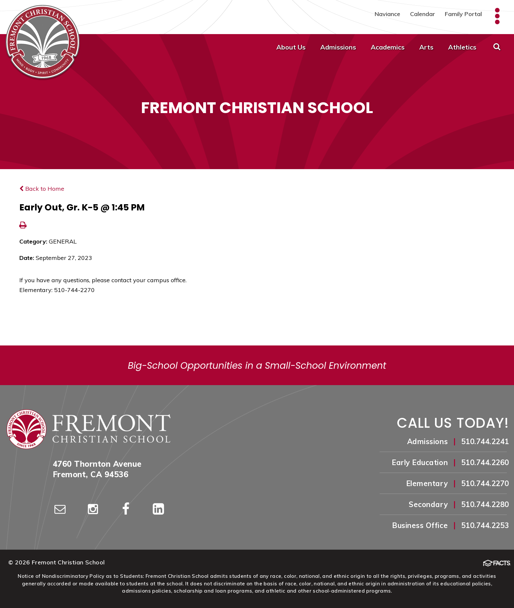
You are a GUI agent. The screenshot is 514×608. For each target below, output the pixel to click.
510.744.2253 (485, 525)
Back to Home (41, 188)
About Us (291, 47)
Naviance (387, 14)
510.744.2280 (485, 504)
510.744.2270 (485, 483)
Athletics (462, 47)
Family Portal (463, 14)
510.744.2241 (485, 441)
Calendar (422, 14)
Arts (426, 47)
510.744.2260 (485, 462)
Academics (388, 47)
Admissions (338, 47)
